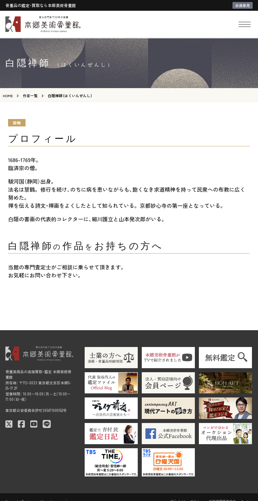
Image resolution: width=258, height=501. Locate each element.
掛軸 (17, 122)
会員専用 (242, 5)
